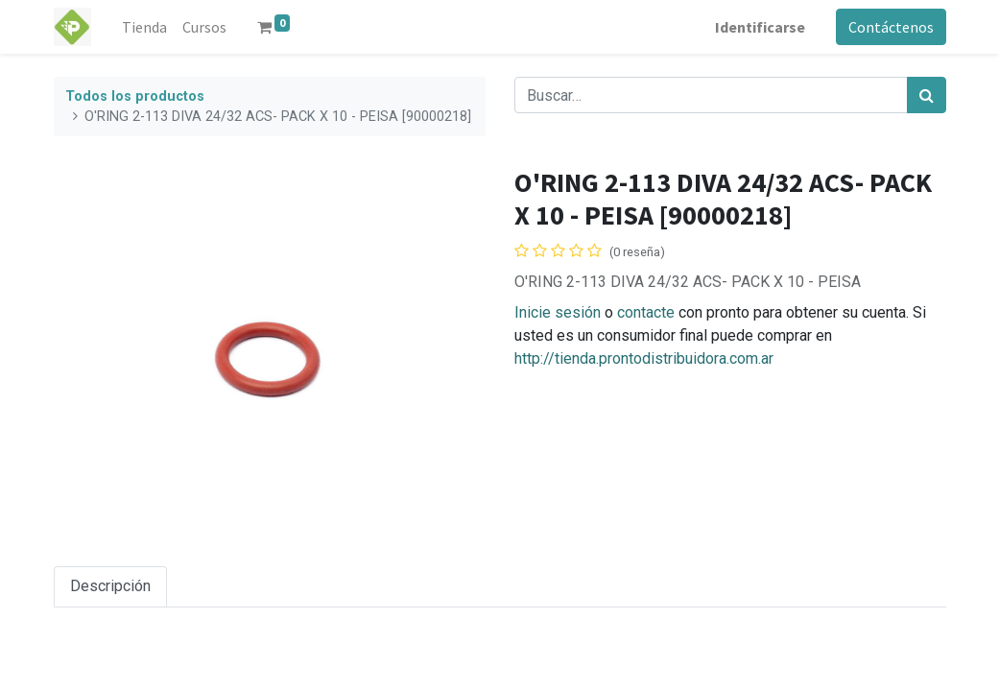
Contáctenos (891, 26)
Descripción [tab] (110, 586)
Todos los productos (134, 96)
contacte (646, 312)
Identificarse (760, 26)
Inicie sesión (557, 312)
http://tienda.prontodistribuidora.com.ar (643, 358)
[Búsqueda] (926, 95)
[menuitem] (144, 27)
